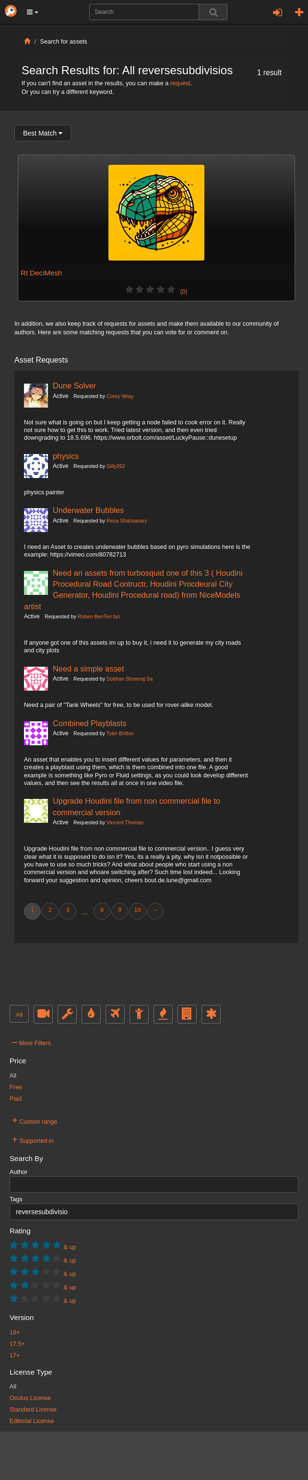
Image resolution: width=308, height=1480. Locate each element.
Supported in (33, 1139)
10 (137, 910)
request (180, 83)
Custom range (34, 1120)
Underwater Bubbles (88, 510)
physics (66, 456)
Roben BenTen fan (99, 616)
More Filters (31, 1041)
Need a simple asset (88, 668)
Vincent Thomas (125, 822)
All (19, 1015)
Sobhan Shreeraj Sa (130, 679)
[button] (33, 12)
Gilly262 (116, 466)
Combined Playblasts (90, 723)
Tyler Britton (120, 733)
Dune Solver (74, 385)
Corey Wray (120, 396)
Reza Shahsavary (127, 521)
